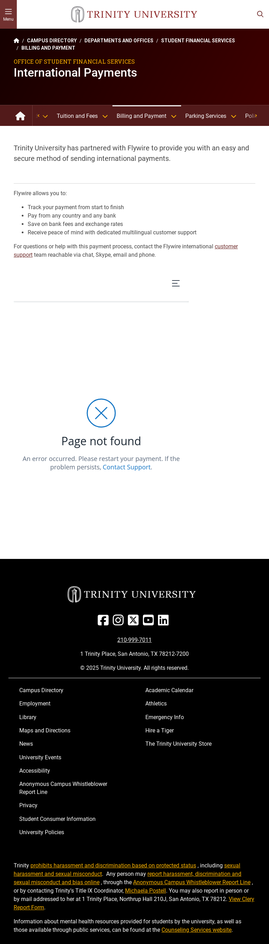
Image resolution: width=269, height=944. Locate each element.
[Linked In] (165, 622)
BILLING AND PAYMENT (48, 48)
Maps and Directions (44, 730)
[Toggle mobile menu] (8, 14)
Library (27, 717)
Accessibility (34, 770)
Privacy (28, 805)
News (26, 743)
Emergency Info (164, 717)
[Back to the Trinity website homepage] (16, 40)
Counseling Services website (196, 930)
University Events (40, 757)
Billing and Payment (149, 116)
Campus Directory (41, 690)
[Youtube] (150, 622)
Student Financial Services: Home (20, 115)
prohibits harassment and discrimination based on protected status (113, 865)
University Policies (41, 832)
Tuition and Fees (84, 116)
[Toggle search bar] (260, 14)
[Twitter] (135, 622)
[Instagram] (119, 622)
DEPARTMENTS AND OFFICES (118, 40)
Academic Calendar (169, 690)
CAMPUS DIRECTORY (52, 40)
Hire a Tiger (159, 730)
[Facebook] (104, 622)
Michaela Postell (145, 890)
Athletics (156, 703)
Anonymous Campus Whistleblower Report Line (63, 788)
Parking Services (213, 116)
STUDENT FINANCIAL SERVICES (198, 40)
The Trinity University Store (178, 743)
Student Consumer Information (57, 819)
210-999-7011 (134, 640)
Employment (34, 703)
